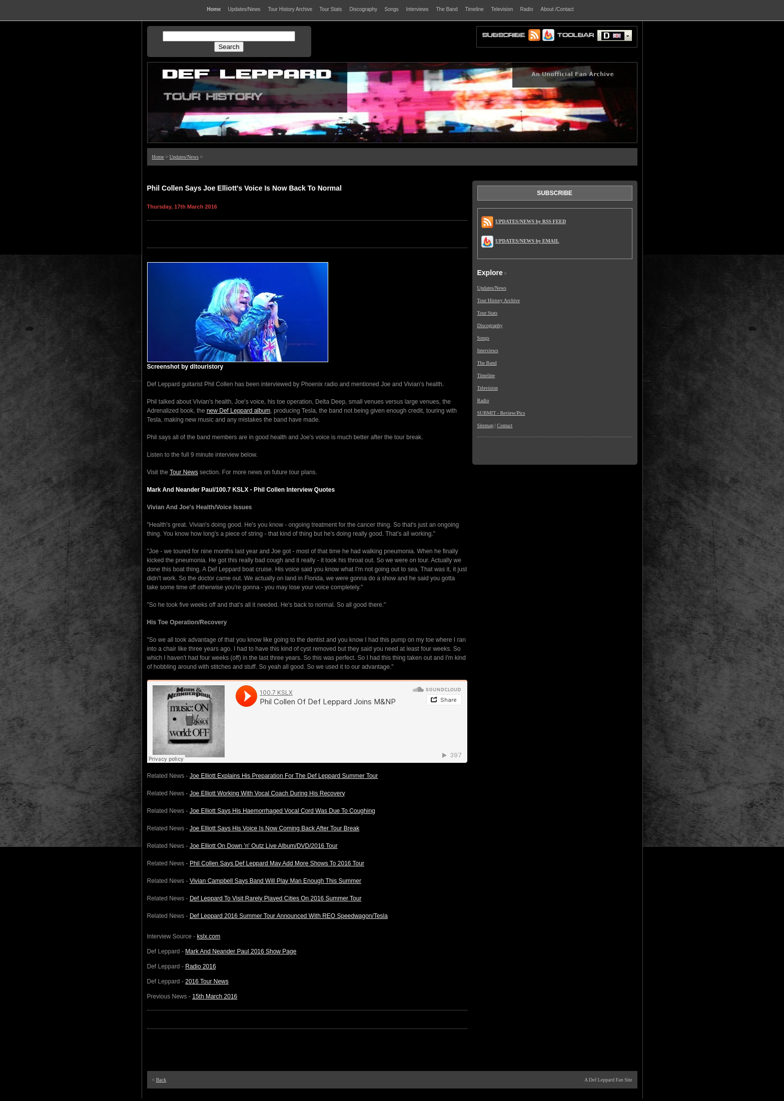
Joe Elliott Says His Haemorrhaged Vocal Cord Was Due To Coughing (282, 810)
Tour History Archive (498, 300)
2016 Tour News (207, 981)
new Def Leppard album (238, 410)
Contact (504, 425)
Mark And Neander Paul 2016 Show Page (240, 951)
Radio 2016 (200, 966)
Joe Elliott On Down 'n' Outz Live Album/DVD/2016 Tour (264, 845)
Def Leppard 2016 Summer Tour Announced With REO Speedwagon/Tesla (289, 915)
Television (487, 388)
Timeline (486, 375)
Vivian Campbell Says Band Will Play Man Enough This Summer (275, 880)
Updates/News (184, 157)
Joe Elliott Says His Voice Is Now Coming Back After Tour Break (274, 828)
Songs (483, 338)
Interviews (487, 350)
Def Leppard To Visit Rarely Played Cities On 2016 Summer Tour (276, 898)
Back (161, 1079)
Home (158, 157)
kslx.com (209, 936)
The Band (487, 363)
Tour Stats (487, 313)
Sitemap (485, 425)
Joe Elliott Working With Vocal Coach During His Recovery (267, 793)
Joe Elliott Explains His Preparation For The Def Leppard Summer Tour (284, 775)
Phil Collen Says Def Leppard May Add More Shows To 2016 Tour (277, 863)
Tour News (184, 472)
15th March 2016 (214, 996)
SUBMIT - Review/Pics (501, 413)
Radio (483, 400)
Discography (490, 325)
